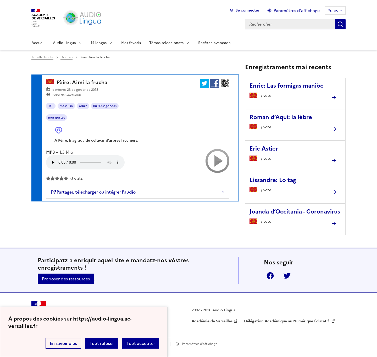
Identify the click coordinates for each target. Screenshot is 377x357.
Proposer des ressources (66, 279)
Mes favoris (131, 43)
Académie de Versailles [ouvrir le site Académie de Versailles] (212, 321)
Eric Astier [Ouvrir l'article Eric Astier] (264, 148)
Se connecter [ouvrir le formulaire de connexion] (247, 10)
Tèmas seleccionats (166, 43)
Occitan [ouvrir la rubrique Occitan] (66, 57)
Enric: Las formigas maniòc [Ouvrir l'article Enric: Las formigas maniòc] (286, 85)
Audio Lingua (64, 43)
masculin (66, 106)
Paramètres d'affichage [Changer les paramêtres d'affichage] (297, 10)
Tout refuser (102, 343)
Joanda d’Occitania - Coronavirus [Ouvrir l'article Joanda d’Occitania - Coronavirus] (295, 211)
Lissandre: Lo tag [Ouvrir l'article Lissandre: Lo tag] (273, 180)
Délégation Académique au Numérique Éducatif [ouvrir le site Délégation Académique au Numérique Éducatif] (287, 321)
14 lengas (99, 43)
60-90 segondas (105, 106)
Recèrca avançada (214, 43)
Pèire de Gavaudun (66, 95)
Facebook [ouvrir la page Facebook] (270, 275)
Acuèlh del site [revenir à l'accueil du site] (42, 57)
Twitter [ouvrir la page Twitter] (287, 275)
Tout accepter (140, 343)
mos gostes (56, 117)
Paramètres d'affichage (199, 344)
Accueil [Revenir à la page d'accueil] (38, 43)
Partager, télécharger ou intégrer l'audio (93, 192)
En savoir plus (63, 343)
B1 (51, 106)
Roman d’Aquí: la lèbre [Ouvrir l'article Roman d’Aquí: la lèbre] (281, 117)
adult (83, 106)
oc (336, 10)
